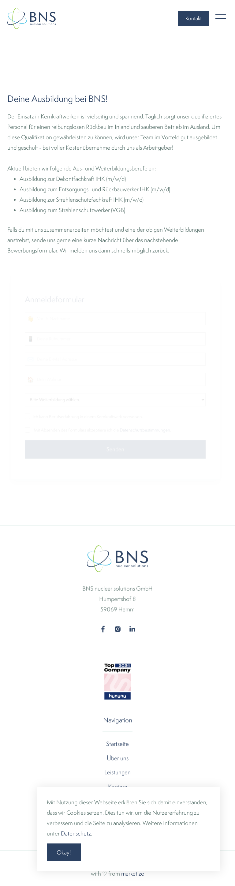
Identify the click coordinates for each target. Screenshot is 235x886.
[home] (31, 18)
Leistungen (117, 772)
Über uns (118, 758)
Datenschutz (76, 833)
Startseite (117, 744)
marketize (132, 873)
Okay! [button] (64, 852)
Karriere (117, 786)
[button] (221, 18)
